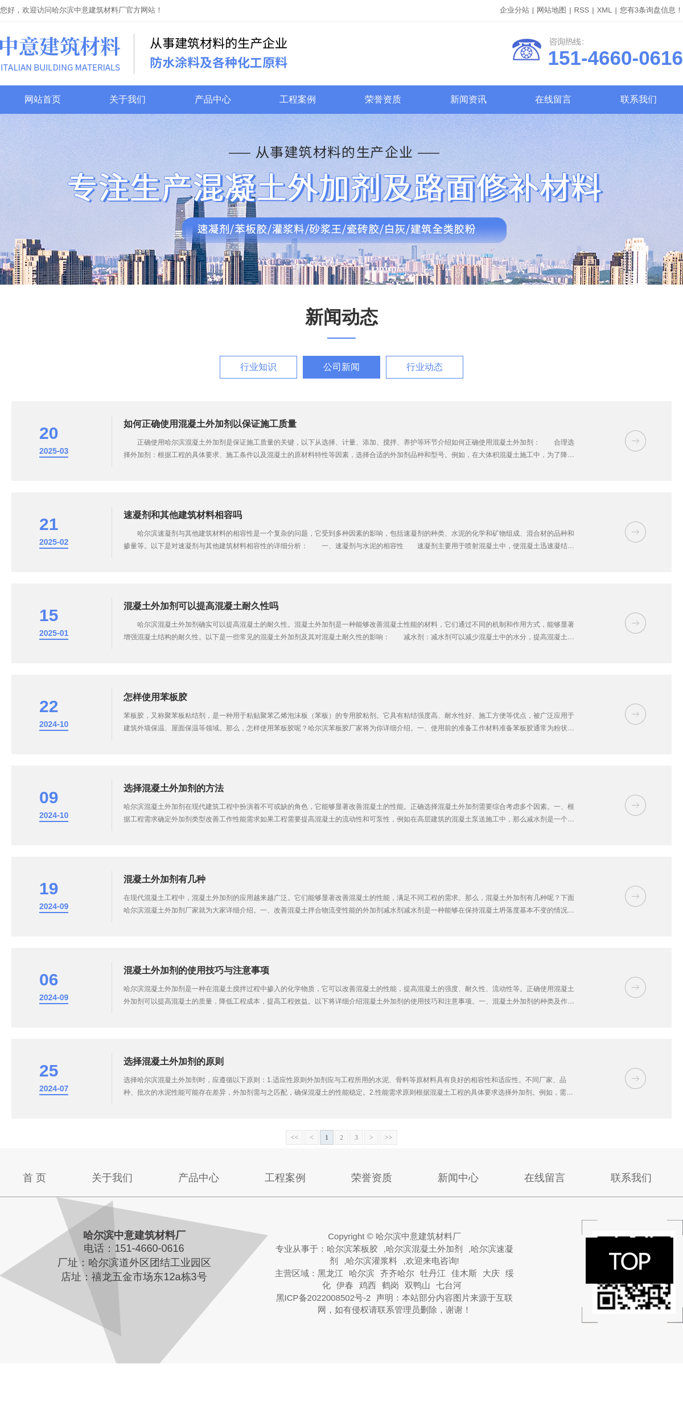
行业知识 (258, 367)
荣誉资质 (383, 99)
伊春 (344, 1285)
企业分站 (514, 10)
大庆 (491, 1273)
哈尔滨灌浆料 (371, 1260)
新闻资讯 (468, 99)
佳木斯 (464, 1273)
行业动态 (424, 367)
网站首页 (42, 99)
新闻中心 (458, 1177)
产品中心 (213, 99)
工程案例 (297, 99)
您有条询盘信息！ (651, 10)
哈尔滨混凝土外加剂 (424, 1249)
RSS (582, 10)
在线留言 (553, 99)
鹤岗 (390, 1285)
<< (295, 1137)
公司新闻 (341, 367)
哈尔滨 (362, 1273)
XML (604, 10)
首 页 (34, 1177)
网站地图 (551, 10)
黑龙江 (330, 1273)
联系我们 (638, 99)
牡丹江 (433, 1273)
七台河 (449, 1285)
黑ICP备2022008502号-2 (323, 1297)
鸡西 (367, 1285)
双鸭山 (417, 1285)
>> (389, 1137)
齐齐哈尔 (397, 1273)
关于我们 (127, 99)
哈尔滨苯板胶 (352, 1249)
